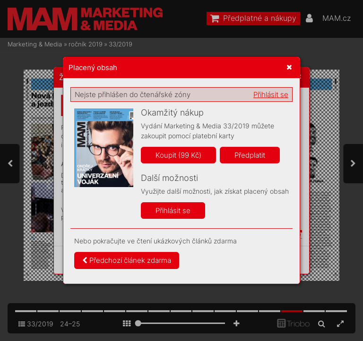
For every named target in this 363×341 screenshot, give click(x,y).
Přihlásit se (270, 94)
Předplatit (249, 155)
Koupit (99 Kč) (178, 155)
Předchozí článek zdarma (126, 260)
